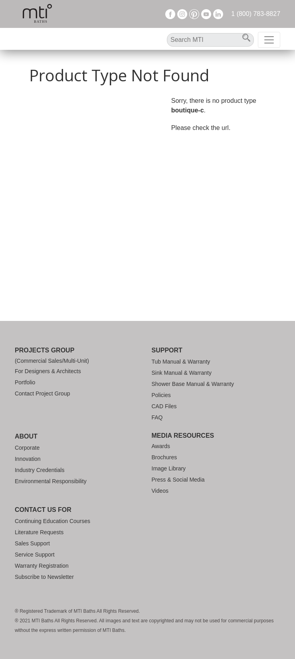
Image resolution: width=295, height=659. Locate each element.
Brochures (164, 457)
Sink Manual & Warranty (182, 373)
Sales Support (32, 543)
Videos (160, 491)
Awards (161, 446)
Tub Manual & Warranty (181, 361)
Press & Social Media (178, 479)
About (26, 436)
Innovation (28, 459)
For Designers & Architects (48, 371)
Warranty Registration (42, 566)
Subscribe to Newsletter (44, 577)
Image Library (169, 468)
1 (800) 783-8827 (255, 13)
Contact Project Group (42, 393)
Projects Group (44, 350)
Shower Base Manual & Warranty (193, 384)
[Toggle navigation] (269, 40)
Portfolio (25, 382)
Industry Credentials (40, 470)
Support (167, 350)
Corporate (27, 448)
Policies (161, 395)
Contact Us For (43, 509)
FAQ (157, 417)
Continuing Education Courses (52, 521)
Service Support (35, 554)
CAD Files (164, 406)
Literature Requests (39, 532)
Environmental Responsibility (51, 481)
